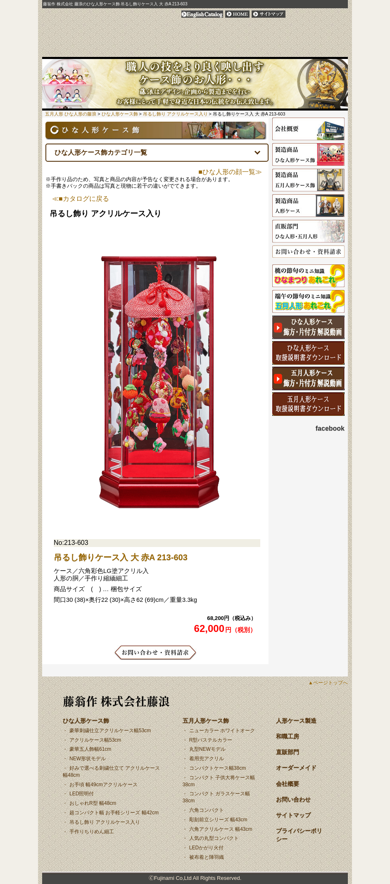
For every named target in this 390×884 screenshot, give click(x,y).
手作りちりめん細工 (91, 831)
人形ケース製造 (308, 206)
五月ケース (308, 378)
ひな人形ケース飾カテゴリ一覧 (101, 152)
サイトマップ (268, 14)
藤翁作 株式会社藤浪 (116, 701)
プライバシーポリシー (314, 14)
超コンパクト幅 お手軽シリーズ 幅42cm (114, 813)
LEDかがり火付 (206, 848)
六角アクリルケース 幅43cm (220, 829)
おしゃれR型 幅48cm (92, 803)
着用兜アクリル (206, 758)
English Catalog (202, 14)
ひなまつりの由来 (308, 276)
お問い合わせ (332, 50)
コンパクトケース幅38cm (217, 768)
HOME (237, 14)
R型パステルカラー (211, 740)
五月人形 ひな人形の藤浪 (70, 113)
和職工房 (204, 50)
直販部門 (234, 50)
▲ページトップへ (328, 683)
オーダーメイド (270, 50)
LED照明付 (81, 794)
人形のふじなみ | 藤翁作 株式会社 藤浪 (124, 25)
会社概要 (303, 50)
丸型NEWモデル (207, 749)
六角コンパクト (206, 810)
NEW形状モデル (87, 758)
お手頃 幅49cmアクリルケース (103, 784)
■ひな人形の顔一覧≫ (230, 171)
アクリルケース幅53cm (95, 740)
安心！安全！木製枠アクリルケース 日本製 (171, 50)
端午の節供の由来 (308, 302)
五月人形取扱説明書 (308, 404)
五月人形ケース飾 (124, 50)
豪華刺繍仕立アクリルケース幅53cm (110, 730)
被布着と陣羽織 (206, 857)
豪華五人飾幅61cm (90, 749)
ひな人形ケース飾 (69, 50)
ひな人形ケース (308, 327)
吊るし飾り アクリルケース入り (104, 822)
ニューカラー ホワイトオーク (222, 730)
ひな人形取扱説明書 (308, 353)
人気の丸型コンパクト (214, 838)
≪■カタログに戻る (80, 199)
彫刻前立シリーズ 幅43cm (218, 820)
